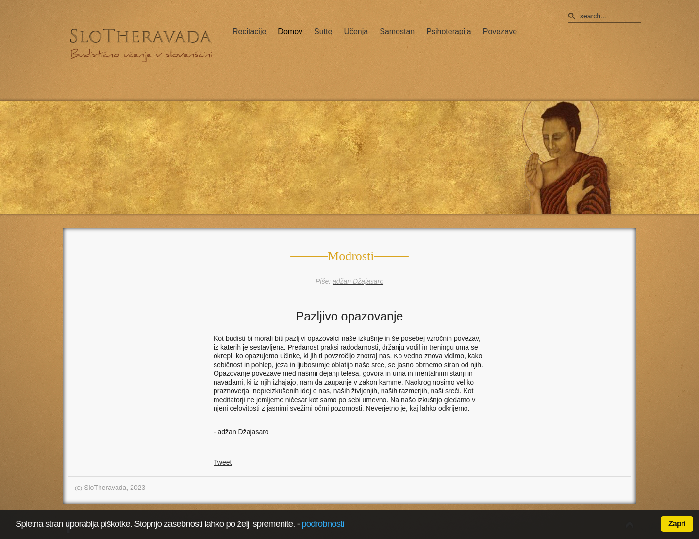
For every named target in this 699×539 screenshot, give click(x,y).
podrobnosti (322, 524)
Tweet (223, 462)
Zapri (676, 524)
